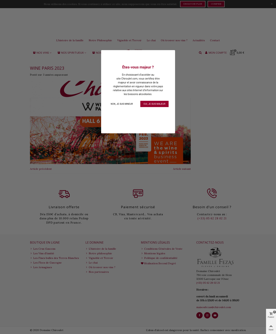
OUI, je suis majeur (154, 104)
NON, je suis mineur (122, 104)
